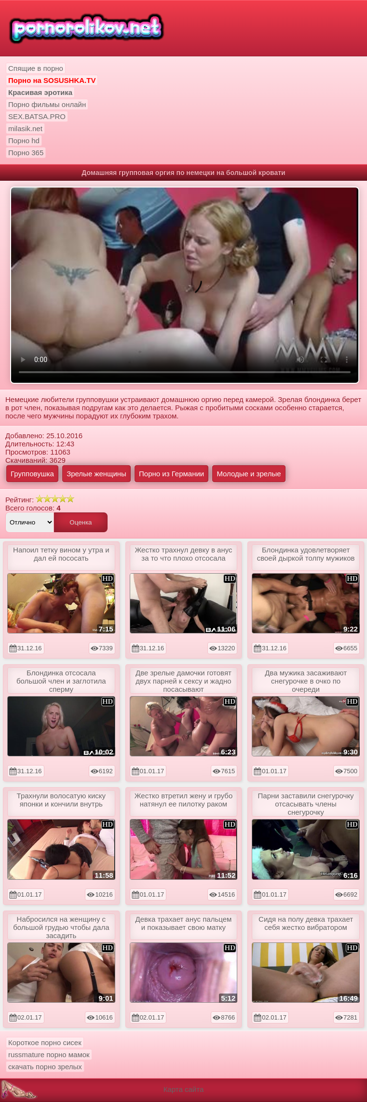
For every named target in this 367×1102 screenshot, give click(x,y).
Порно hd (24, 140)
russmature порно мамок (49, 1054)
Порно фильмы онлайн (47, 104)
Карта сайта (183, 1089)
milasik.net (25, 128)
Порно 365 (25, 152)
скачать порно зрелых (45, 1066)
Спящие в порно (35, 68)
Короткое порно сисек (45, 1042)
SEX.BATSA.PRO (37, 116)
